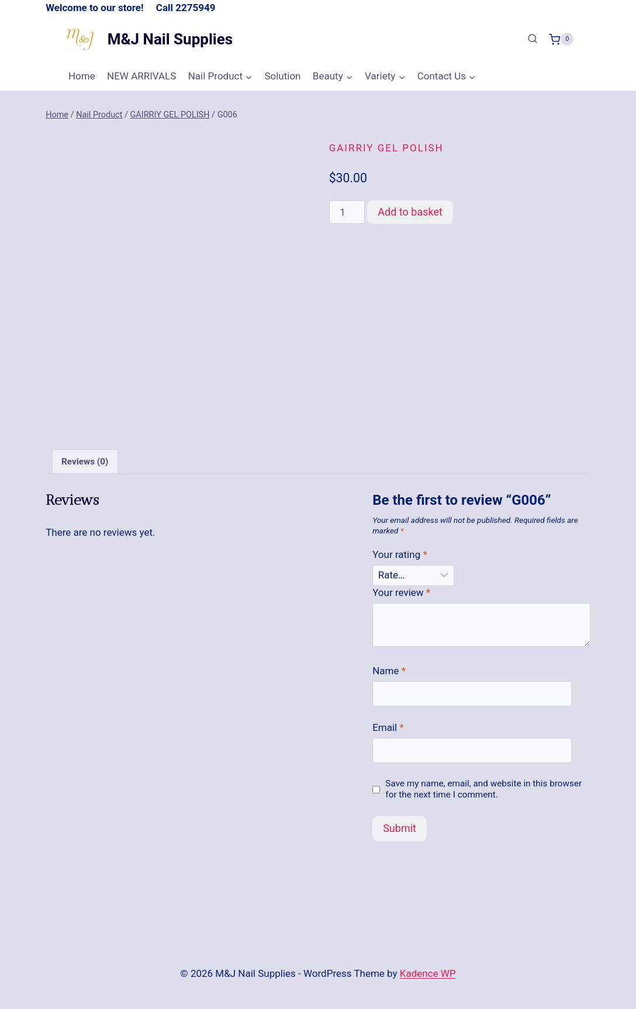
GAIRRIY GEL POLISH (386, 148)
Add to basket (410, 212)
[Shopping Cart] (561, 39)
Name (389, 671)
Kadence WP (428, 973)
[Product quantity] (347, 212)
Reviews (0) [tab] (84, 461)
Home (81, 76)
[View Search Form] (532, 39)
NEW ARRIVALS (141, 76)
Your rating (399, 554)
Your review (401, 592)
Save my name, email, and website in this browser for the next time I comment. (483, 789)
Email (388, 727)
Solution (282, 76)
